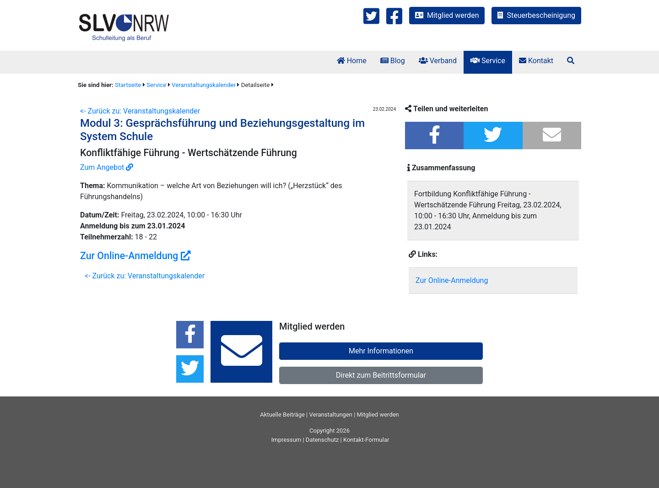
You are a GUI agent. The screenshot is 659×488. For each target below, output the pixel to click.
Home (352, 60)
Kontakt (536, 60)
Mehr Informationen (381, 351)
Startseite (128, 84)
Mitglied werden (447, 15)
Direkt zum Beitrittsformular (381, 375)
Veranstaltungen (330, 414)
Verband (438, 60)
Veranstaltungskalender (204, 84)
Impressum (286, 439)
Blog (392, 60)
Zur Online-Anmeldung (135, 255)
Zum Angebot (106, 167)
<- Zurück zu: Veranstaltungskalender (140, 111)
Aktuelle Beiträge (282, 414)
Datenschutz (322, 439)
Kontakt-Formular (366, 439)
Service (487, 60)
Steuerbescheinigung (536, 15)
